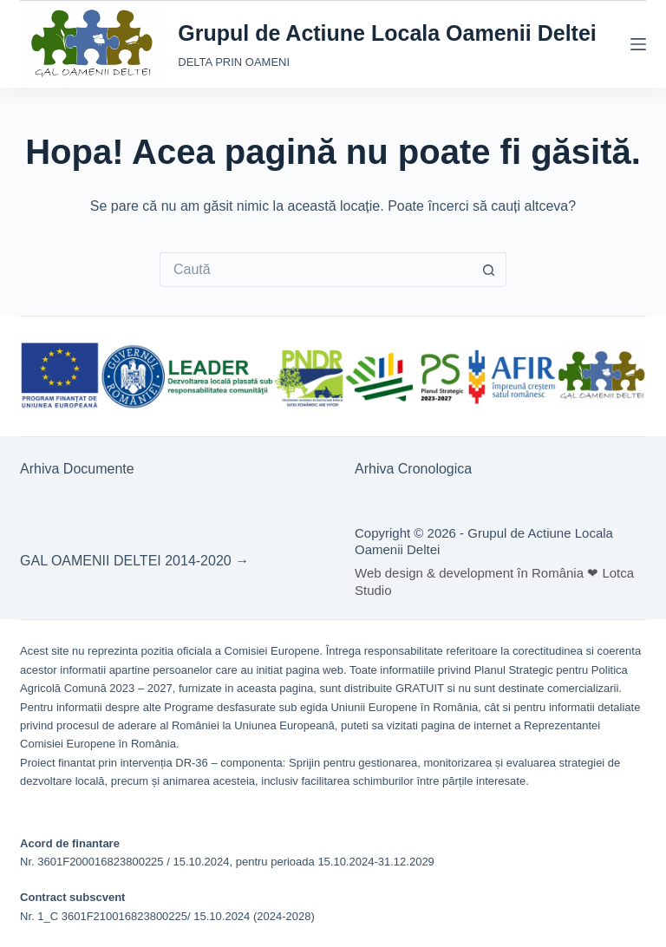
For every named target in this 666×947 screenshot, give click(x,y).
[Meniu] (638, 44)
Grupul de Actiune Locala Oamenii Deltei (387, 33)
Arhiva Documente (77, 468)
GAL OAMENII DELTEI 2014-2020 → (134, 560)
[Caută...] (316, 269)
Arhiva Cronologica (413, 468)
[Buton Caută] (489, 269)
